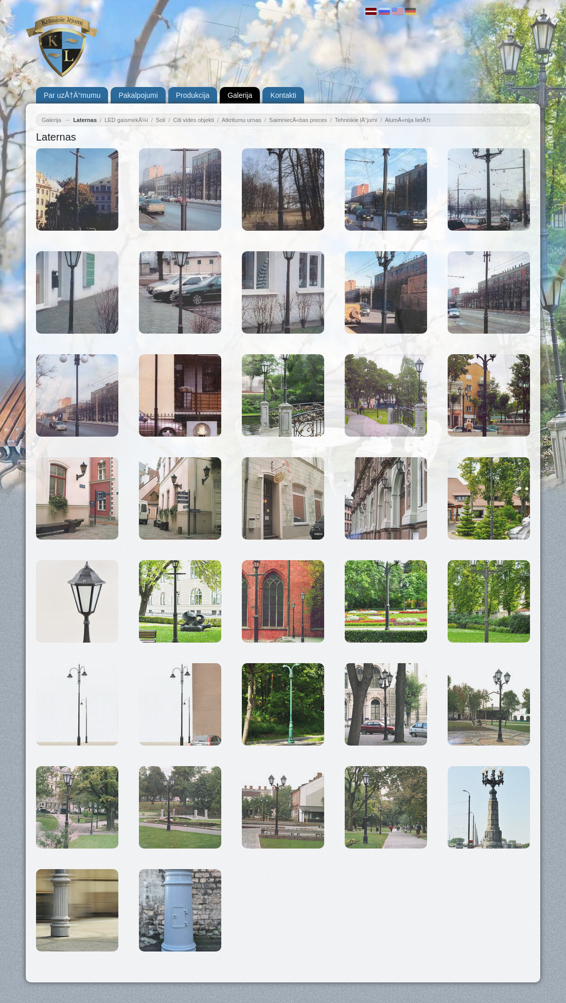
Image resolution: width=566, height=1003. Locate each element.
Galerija (239, 95)
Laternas (85, 120)
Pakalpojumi (137, 95)
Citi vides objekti (193, 120)
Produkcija (192, 95)
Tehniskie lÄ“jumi (356, 120)
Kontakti (283, 95)
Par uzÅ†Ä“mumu (72, 95)
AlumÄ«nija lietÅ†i (408, 120)
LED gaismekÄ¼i (126, 120)
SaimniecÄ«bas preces (298, 120)
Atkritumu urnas (241, 120)
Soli (160, 120)
